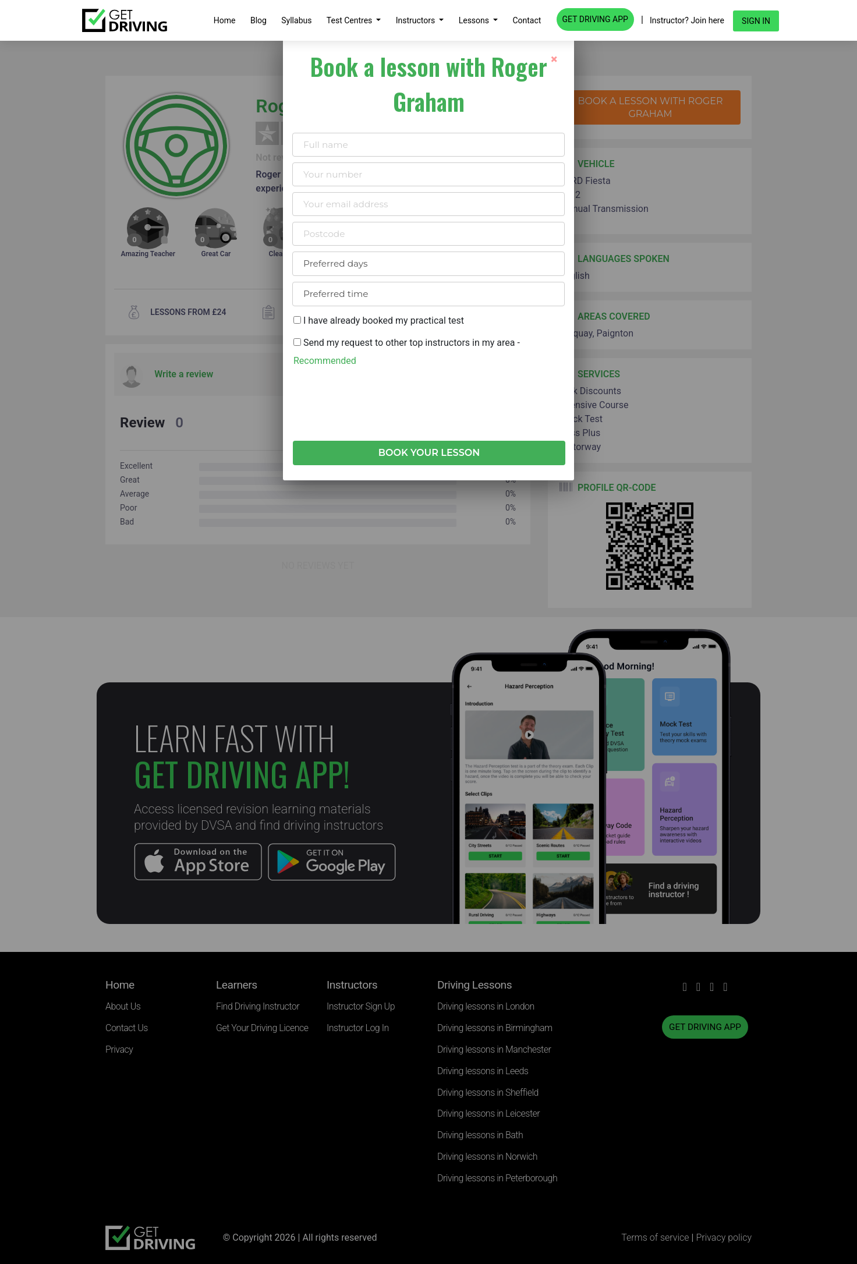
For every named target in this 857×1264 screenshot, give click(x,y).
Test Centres (350, 20)
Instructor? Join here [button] (687, 20)
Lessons (475, 20)
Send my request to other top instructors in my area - (406, 351)
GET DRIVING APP (595, 19)
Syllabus (296, 20)
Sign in (756, 21)
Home (225, 20)
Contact (526, 20)
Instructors (416, 20)
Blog (258, 20)
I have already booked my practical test (378, 320)
